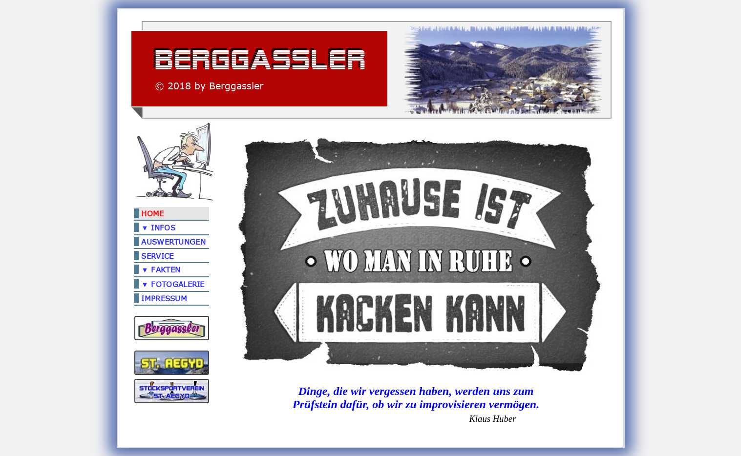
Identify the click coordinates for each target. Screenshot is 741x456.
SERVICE (157, 255)
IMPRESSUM (164, 298)
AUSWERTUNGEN (173, 242)
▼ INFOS (158, 227)
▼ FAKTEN (160, 269)
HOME (152, 213)
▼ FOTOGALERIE (172, 284)
